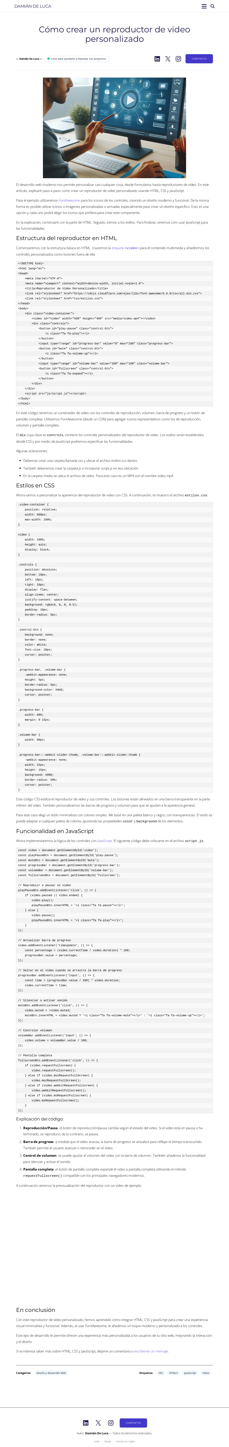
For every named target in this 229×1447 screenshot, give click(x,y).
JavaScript (105, 839)
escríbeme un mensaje (151, 1349)
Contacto (199, 58)
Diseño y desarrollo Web (51, 1370)
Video (206, 1370)
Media (107, 1439)
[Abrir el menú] (203, 6)
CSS (161, 1370)
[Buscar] (212, 6)
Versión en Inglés (125, 1439)
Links (96, 1439)
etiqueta (125, 247)
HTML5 (173, 1370)
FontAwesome (69, 200)
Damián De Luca (32, 6)
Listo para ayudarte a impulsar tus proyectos (77, 58)
